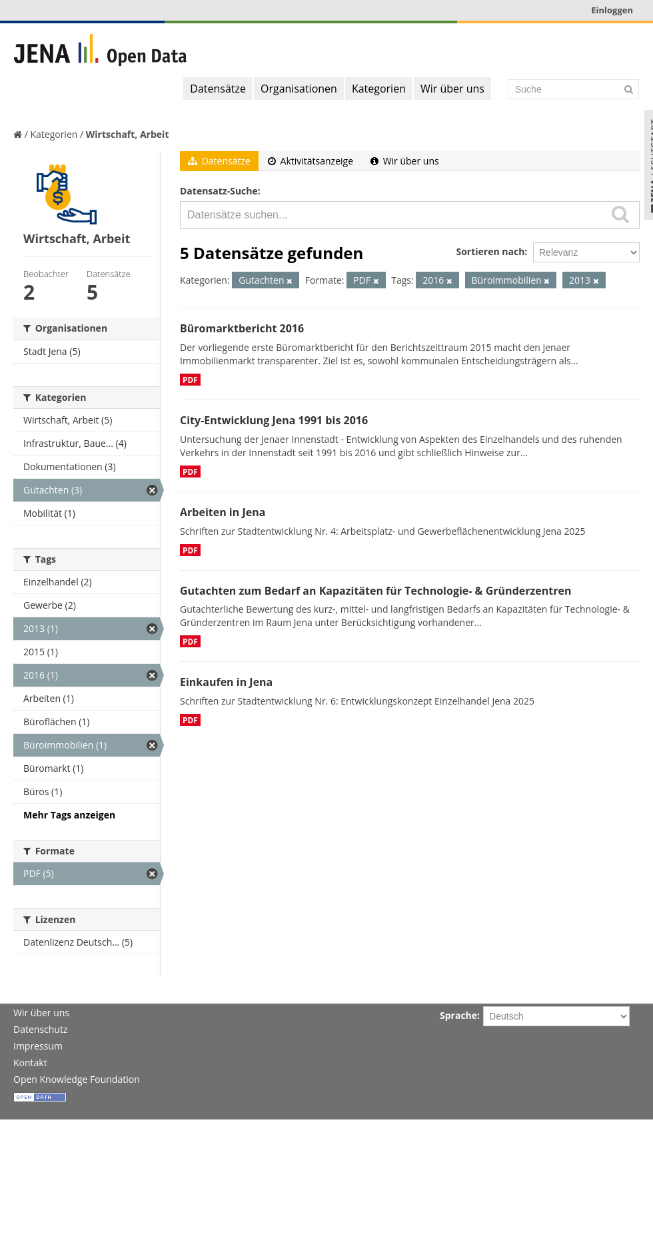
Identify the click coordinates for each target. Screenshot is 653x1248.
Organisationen (299, 88)
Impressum (38, 1046)
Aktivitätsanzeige (310, 161)
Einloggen (612, 10)
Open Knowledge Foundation (76, 1079)
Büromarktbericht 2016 (242, 328)
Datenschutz (40, 1029)
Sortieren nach (490, 251)
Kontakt (30, 1062)
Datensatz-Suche (219, 190)
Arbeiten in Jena (222, 512)
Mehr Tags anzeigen (69, 814)
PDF (190, 379)
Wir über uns (452, 88)
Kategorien (379, 88)
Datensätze (218, 88)
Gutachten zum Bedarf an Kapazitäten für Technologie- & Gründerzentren (375, 590)
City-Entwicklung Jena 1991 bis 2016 (274, 420)
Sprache (458, 1015)
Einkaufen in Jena (226, 682)
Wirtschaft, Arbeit (127, 134)
